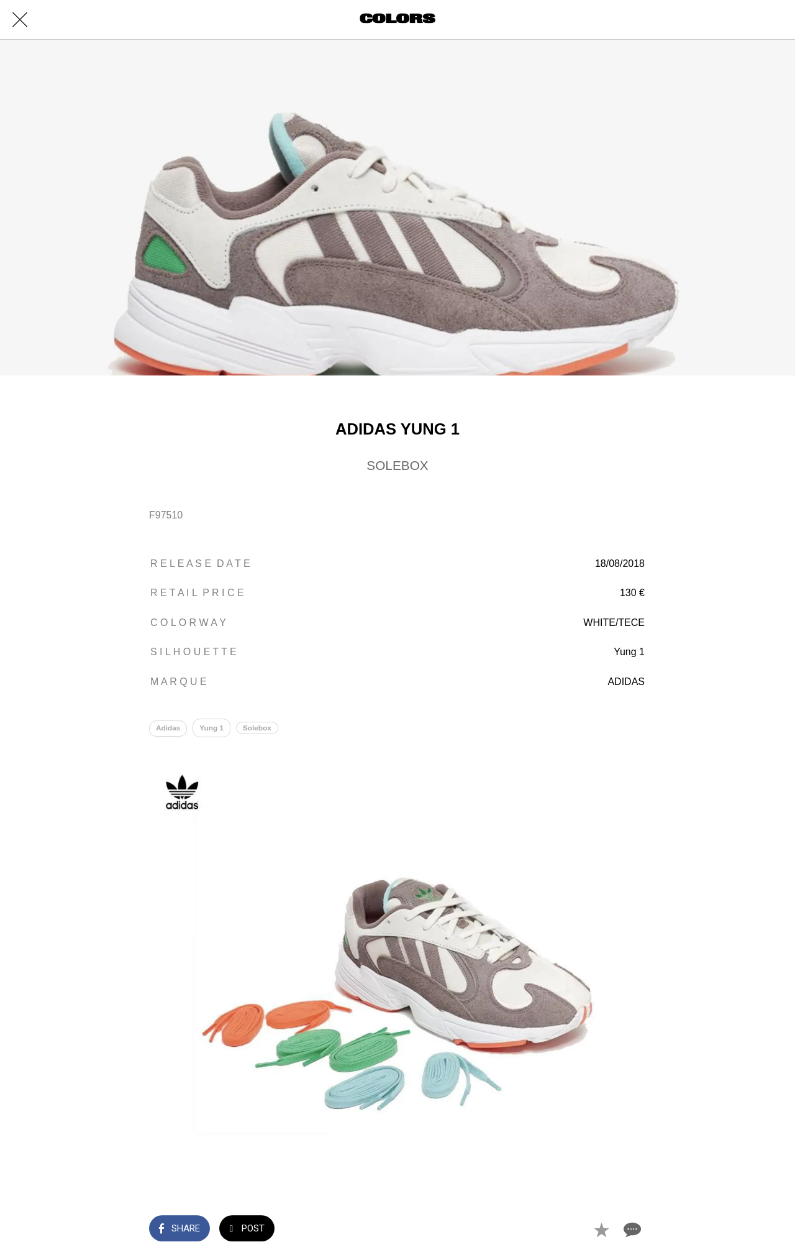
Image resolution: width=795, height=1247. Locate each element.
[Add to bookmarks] (601, 1230)
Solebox (258, 728)
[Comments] (631, 1230)
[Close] (19, 19)
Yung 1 (212, 728)
